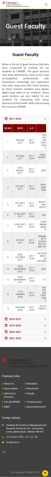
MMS (7, 406)
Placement (32, 388)
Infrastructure (34, 401)
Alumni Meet (11, 388)
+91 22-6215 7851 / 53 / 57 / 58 (21, 437)
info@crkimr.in (12, 442)
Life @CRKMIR (12, 401)
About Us (9, 383)
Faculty (30, 393)
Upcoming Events (36, 406)
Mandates (32, 383)
